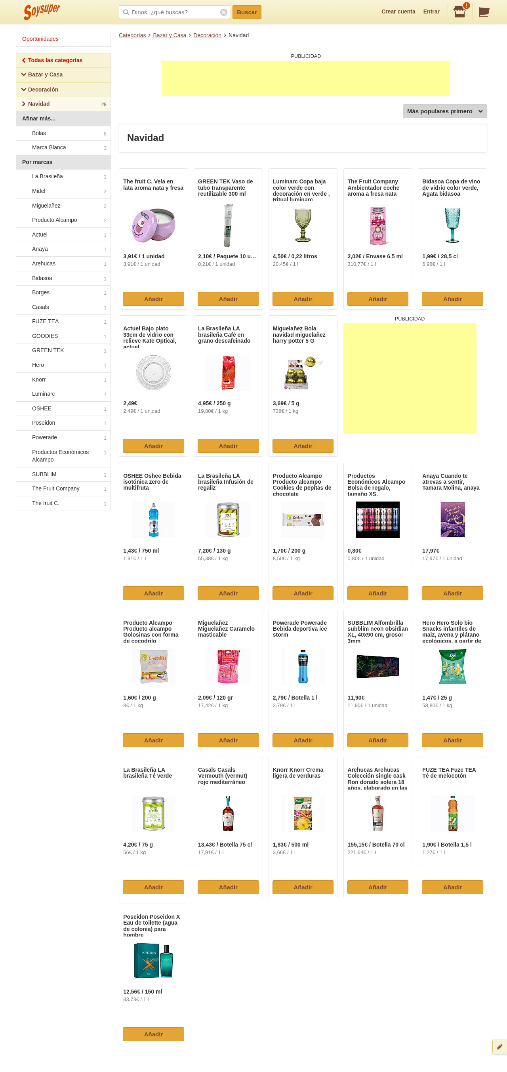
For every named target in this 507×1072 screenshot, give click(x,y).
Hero (63, 365)
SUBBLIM (63, 474)
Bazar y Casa (169, 35)
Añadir (153, 299)
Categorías (132, 35)
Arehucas (63, 263)
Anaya (63, 249)
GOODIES (63, 336)
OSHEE (63, 408)
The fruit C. (63, 503)
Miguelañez (63, 206)
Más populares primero (445, 111)
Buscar (247, 12)
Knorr (63, 380)
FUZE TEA (63, 322)
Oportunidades (40, 39)
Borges (63, 292)
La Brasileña (63, 177)
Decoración (207, 35)
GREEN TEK (63, 351)
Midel (63, 191)
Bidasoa (63, 278)
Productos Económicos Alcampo (63, 456)
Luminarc (63, 394)
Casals (63, 307)
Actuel (63, 235)
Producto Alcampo (63, 220)
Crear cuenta (398, 11)
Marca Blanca (63, 147)
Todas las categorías (51, 61)
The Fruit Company (63, 489)
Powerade (63, 437)
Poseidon (63, 423)
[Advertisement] (306, 78)
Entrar (431, 11)
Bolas (63, 133)
